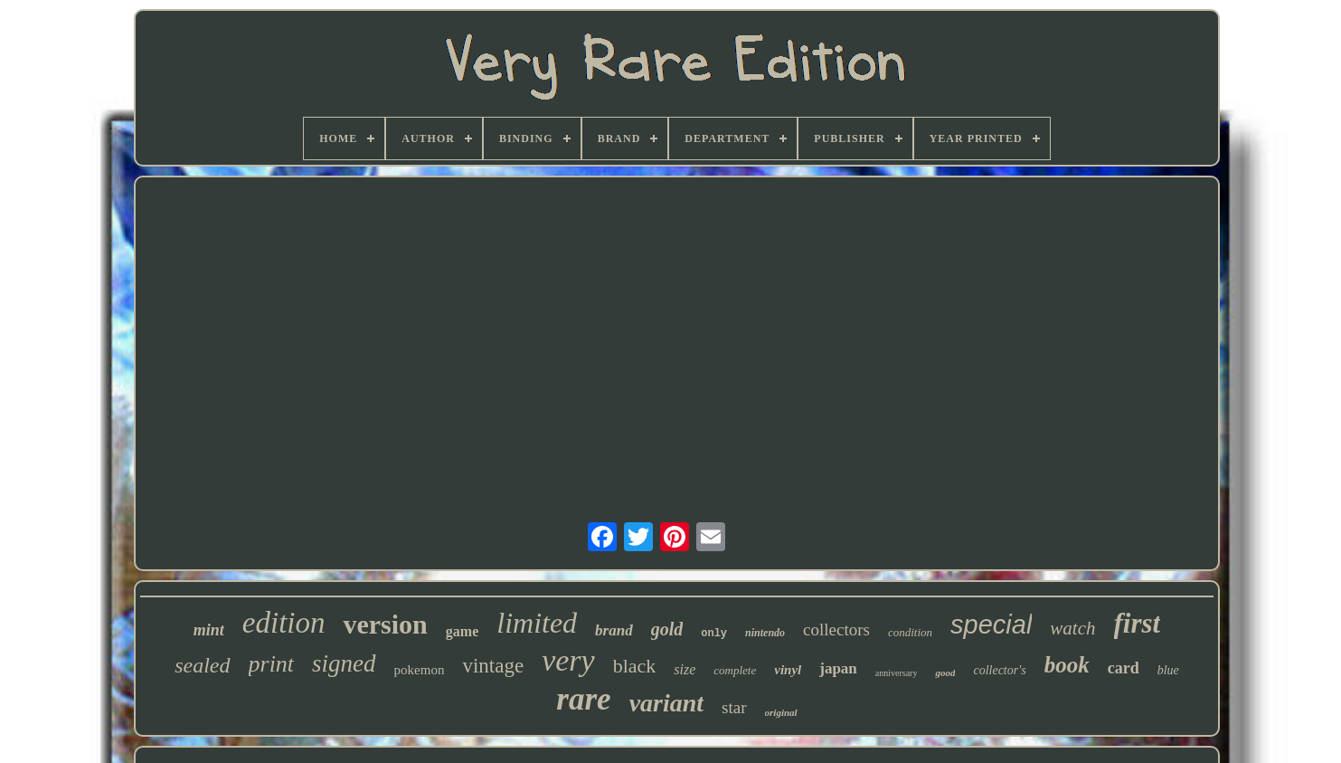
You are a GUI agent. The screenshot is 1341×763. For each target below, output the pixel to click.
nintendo (765, 632)
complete (734, 670)
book (1067, 665)
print (272, 664)
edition (284, 622)
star (734, 707)
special (991, 624)
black (634, 665)
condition (910, 632)
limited (536, 622)
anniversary (896, 673)
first (1137, 623)
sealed (202, 665)
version (385, 624)
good (945, 672)
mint (209, 630)
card (1123, 668)
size (684, 669)
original (781, 712)
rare (583, 699)
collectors (836, 629)
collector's (999, 670)
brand (614, 630)
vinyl (787, 670)
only (714, 633)
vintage (493, 665)
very (568, 660)
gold (667, 629)
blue (1168, 670)
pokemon (419, 670)
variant (666, 703)
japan (838, 668)
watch (1072, 628)
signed (344, 663)
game (462, 631)
